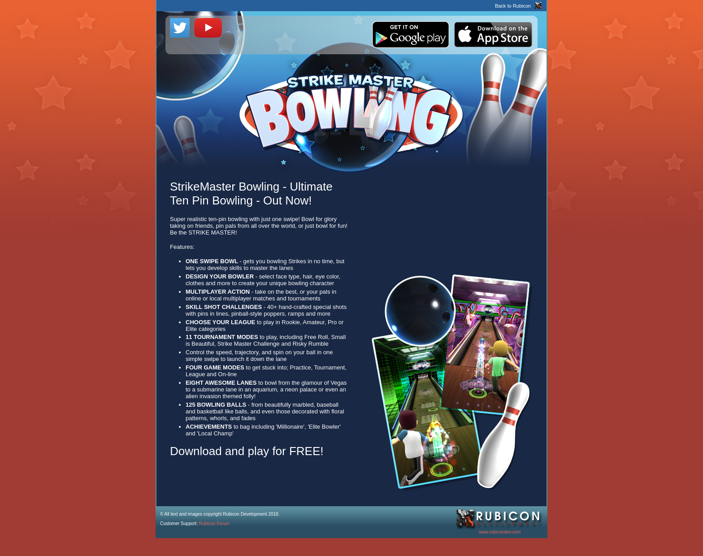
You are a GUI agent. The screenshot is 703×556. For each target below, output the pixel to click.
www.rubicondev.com (500, 532)
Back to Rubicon (513, 6)
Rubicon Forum (214, 523)
